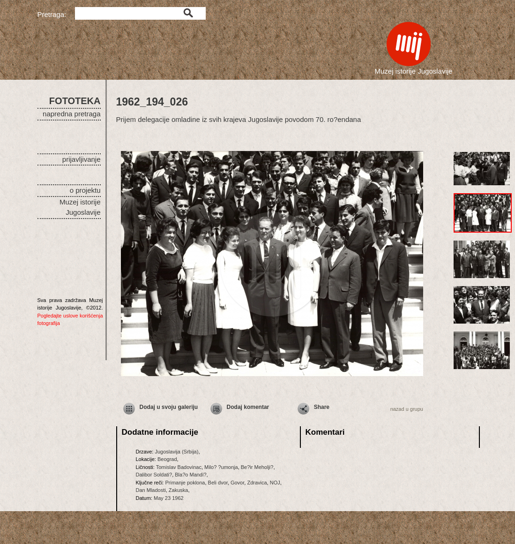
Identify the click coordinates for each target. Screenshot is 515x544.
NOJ (275, 482)
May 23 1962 (169, 498)
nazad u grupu (406, 409)
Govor (237, 482)
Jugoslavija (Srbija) (176, 451)
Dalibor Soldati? (154, 474)
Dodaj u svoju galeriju (169, 407)
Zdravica (257, 482)
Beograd (167, 459)
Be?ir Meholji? (257, 467)
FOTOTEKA (75, 101)
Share (321, 407)
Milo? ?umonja (221, 467)
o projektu (85, 190)
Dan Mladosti (151, 490)
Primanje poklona (185, 482)
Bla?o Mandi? (190, 474)
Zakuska (178, 490)
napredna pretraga (71, 114)
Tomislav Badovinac (179, 467)
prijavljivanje (81, 159)
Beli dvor (218, 482)
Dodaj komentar (248, 407)
